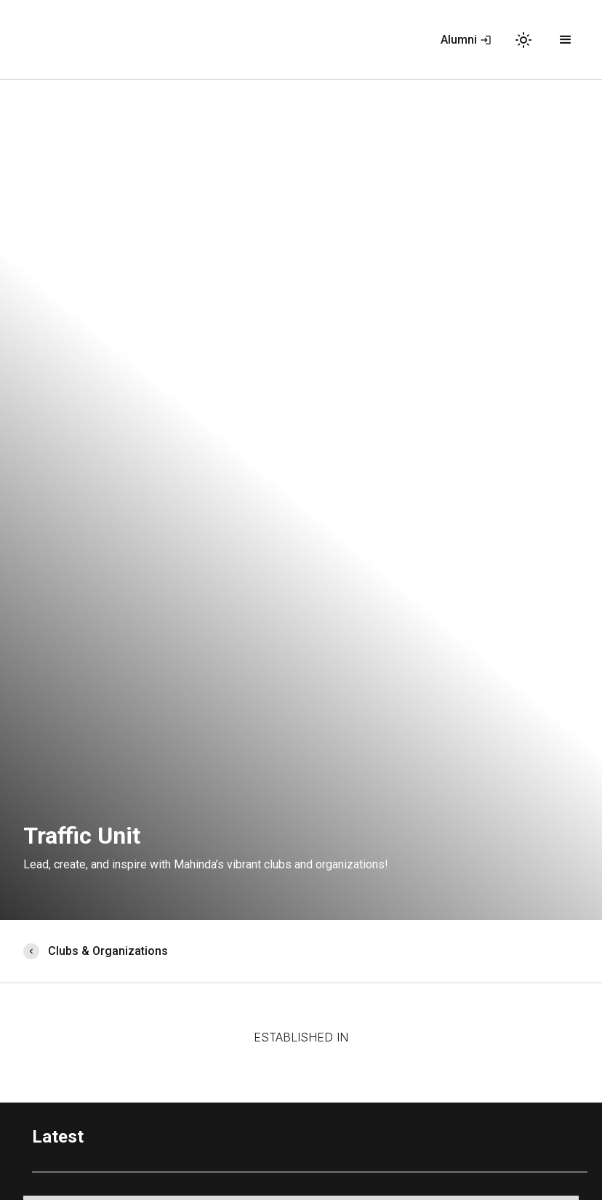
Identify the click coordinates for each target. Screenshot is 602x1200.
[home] (43, 40)
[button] (565, 40)
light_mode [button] (523, 40)
